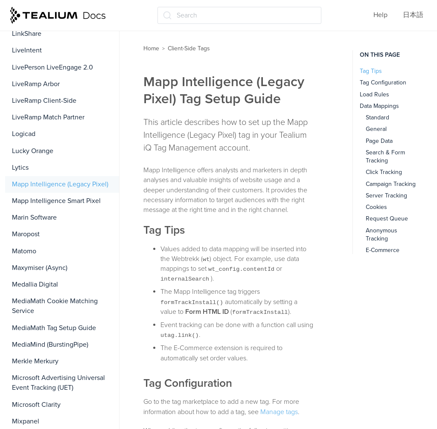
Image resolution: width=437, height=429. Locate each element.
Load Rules (374, 94)
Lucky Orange (32, 151)
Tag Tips (371, 71)
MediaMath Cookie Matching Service (55, 306)
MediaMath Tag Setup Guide (54, 328)
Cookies (376, 207)
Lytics (20, 167)
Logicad (23, 134)
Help (380, 15)
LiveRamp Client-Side (44, 100)
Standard (377, 117)
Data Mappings (379, 106)
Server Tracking (386, 195)
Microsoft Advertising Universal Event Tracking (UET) (58, 383)
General (376, 129)
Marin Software (34, 217)
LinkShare (26, 33)
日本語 (413, 15)
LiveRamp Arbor (36, 84)
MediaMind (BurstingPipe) (50, 344)
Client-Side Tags (189, 48)
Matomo (24, 251)
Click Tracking (384, 172)
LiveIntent (27, 50)
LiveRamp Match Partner (48, 117)
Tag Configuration (383, 82)
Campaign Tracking (391, 184)
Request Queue (387, 218)
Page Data (379, 141)
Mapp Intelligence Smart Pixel (56, 201)
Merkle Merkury (35, 361)
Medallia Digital (35, 284)
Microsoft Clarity (36, 404)
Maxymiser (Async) (39, 268)
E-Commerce (382, 250)
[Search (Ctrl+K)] (239, 15)
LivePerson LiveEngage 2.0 (52, 67)
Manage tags (279, 412)
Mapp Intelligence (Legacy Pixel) (60, 184)
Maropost (26, 234)
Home (151, 48)
